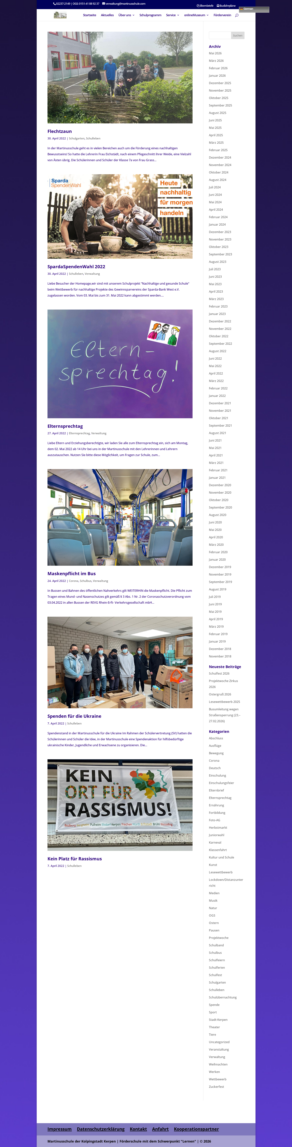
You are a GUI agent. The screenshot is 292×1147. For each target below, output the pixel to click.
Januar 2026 (217, 76)
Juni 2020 (215, 522)
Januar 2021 (217, 478)
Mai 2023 (215, 284)
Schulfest (215, 975)
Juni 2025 (215, 120)
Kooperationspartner (196, 1129)
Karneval (215, 842)
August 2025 (217, 113)
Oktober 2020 (218, 500)
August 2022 (217, 351)
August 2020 (217, 515)
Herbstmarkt (218, 828)
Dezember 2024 (220, 157)
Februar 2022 (218, 388)
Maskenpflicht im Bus (71, 573)
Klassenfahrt (218, 850)
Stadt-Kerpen (218, 1020)
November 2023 (220, 239)
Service (171, 15)
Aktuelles (107, 15)
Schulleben (93, 138)
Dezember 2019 (220, 567)
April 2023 (216, 291)
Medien (214, 893)
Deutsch (215, 768)
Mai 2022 (215, 366)
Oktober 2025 (218, 98)
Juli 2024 (215, 187)
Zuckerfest (216, 1087)
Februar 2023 (218, 306)
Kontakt (138, 1129)
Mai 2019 (215, 612)
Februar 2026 (218, 68)
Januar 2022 (217, 396)
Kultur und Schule (221, 857)
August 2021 (217, 433)
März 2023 (216, 299)
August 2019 (217, 589)
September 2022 (220, 344)
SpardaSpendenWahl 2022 (76, 266)
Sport (213, 1012)
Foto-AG (214, 820)
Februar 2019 (218, 634)
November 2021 (220, 411)
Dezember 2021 (220, 403)
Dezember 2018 (220, 649)
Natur (213, 908)
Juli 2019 (215, 597)
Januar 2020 (217, 559)
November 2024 (220, 165)
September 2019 (220, 582)
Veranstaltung (219, 1049)
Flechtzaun (59, 131)
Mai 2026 (215, 53)
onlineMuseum (194, 15)
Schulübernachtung (223, 997)
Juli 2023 (215, 269)
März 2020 (216, 545)
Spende (214, 1005)
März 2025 (216, 143)
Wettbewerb (217, 1079)
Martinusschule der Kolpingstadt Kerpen (81, 1141)
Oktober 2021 (218, 418)
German (246, 8)
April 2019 (216, 619)
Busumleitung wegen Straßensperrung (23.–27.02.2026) (224, 715)
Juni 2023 (215, 277)
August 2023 (217, 262)
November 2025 (220, 90)
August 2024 (217, 180)
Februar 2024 (218, 217)
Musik (213, 901)
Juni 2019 (215, 604)
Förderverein (222, 15)
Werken (214, 1072)
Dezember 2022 (220, 321)
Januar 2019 (217, 641)
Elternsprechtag (65, 426)
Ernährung (216, 805)
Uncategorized (219, 1042)
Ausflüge (215, 746)
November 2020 (220, 492)
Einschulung (217, 775)
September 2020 (220, 507)
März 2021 (216, 463)
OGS (212, 915)
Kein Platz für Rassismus (74, 859)
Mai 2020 (215, 530)
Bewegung (216, 753)
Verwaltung (92, 273)
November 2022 (220, 329)
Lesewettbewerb (221, 872)
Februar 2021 (218, 470)
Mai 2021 (215, 448)
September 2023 (220, 254)
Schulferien (217, 968)
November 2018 (220, 656)
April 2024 (216, 210)
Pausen (214, 930)
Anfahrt (160, 1129)
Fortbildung (217, 813)
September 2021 (220, 425)
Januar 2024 (217, 224)
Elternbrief (216, 790)
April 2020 (216, 537)
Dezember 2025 (220, 83)
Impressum (59, 1129)
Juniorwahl (216, 835)
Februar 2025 (218, 150)
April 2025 (216, 135)
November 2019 (220, 574)
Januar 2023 (217, 314)
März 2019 (216, 627)
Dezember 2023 (220, 232)
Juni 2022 (215, 358)
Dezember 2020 (220, 485)
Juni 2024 (215, 195)
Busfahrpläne (226, 5)
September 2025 (220, 105)
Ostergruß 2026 (220, 694)
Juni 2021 (215, 440)
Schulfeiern (217, 960)
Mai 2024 (215, 202)
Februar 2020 (218, 552)
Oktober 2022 (218, 336)
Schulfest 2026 (219, 673)
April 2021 (216, 455)
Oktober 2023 (218, 247)
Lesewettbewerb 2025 (224, 702)
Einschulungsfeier (221, 783)
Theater (214, 1027)
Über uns (124, 15)
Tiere (212, 1035)
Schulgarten (77, 138)
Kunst (213, 865)
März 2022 (216, 381)
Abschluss (216, 738)
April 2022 (216, 373)
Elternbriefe (205, 5)
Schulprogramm (150, 15)
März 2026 (216, 61)
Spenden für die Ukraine (74, 716)
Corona (73, 581)
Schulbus (85, 581)
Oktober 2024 (218, 172)
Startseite (89, 15)
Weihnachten (218, 1064)
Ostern (214, 923)
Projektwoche (218, 938)
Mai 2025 (215, 128)
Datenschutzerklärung (101, 1129)
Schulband (216, 945)
